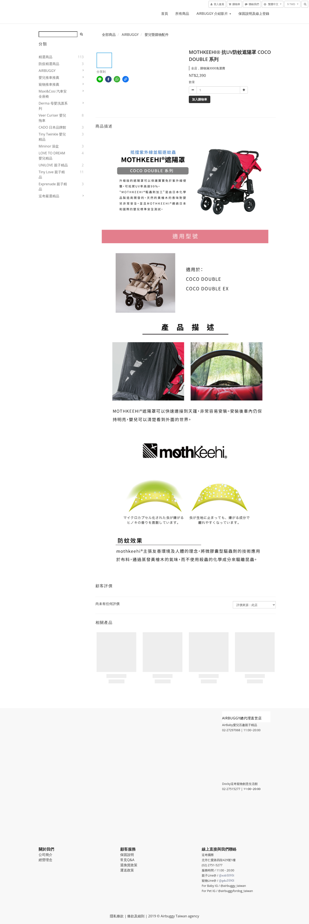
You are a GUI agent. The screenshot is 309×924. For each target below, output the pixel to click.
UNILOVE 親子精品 (53, 165)
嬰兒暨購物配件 (157, 34)
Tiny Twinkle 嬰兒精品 (52, 137)
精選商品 (45, 57)
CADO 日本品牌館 (52, 127)
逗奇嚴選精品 (49, 196)
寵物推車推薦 (49, 84)
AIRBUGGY (47, 70)
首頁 (164, 13)
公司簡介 (45, 854)
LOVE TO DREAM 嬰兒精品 (52, 156)
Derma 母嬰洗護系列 (53, 106)
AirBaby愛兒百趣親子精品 (239, 725)
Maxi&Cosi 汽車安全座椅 (53, 94)
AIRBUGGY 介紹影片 (214, 13)
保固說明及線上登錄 (253, 13)
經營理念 (45, 859)
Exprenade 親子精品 (53, 186)
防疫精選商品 (49, 63)
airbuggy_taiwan (234, 886)
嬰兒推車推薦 (49, 77)
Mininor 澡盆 (49, 146)
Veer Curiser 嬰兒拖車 (52, 118)
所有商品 (182, 13)
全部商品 (109, 34)
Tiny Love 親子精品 (52, 174)
